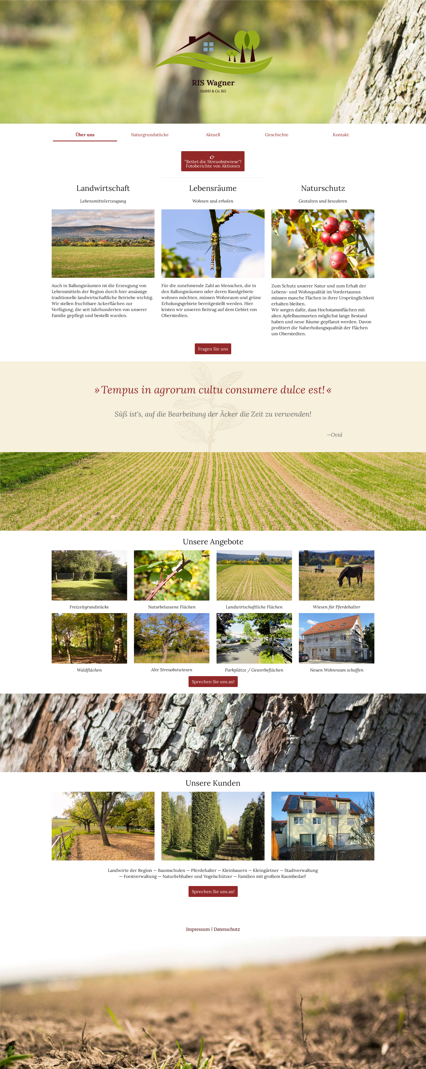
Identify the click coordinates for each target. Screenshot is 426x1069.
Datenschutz (227, 893)
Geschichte (277, 134)
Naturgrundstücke (150, 134)
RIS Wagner (213, 83)
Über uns (85, 134)
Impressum (198, 893)
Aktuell (213, 134)
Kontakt (341, 134)
